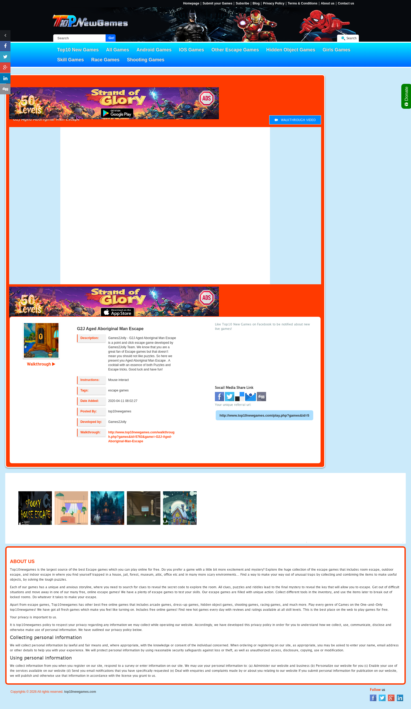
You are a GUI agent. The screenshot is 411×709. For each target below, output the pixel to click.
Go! (111, 38)
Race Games (105, 59)
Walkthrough (41, 364)
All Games (117, 49)
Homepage (191, 3)
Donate (406, 96)
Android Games (154, 49)
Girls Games (336, 49)
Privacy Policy (273, 3)
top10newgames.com (80, 692)
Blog (256, 3)
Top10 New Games (78, 49)
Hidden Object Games (290, 49)
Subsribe (242, 3)
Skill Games (70, 59)
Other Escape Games (235, 49)
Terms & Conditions (302, 3)
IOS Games (191, 49)
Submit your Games (217, 3)
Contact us (346, 3)
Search (351, 38)
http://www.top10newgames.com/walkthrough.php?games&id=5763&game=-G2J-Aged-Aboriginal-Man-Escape (141, 436)
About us (327, 3)
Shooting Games (145, 59)
